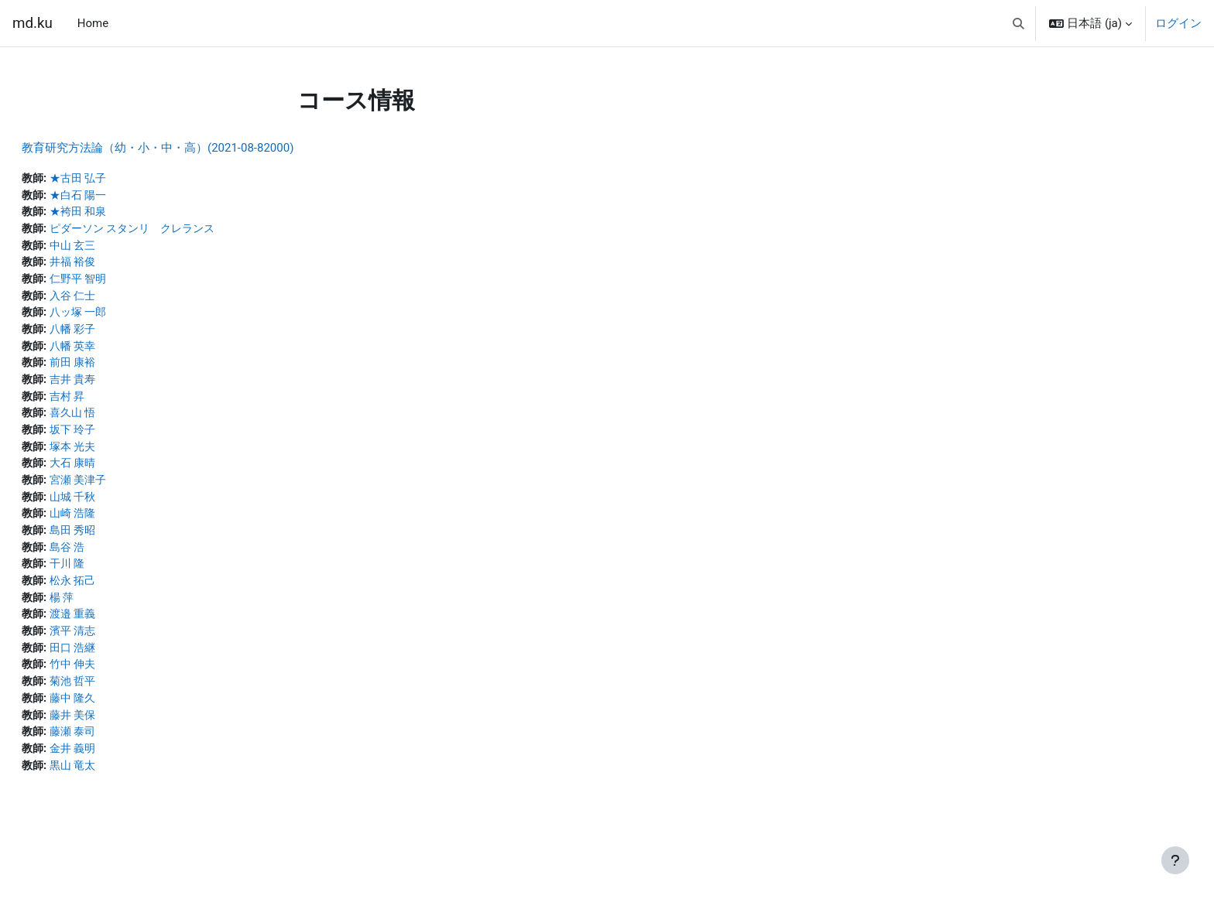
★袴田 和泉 (118, 213)
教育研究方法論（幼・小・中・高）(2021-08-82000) (195, 148)
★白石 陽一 (118, 196)
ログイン (1178, 23)
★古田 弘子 (118, 179)
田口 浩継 (113, 666)
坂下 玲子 (113, 440)
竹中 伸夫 (113, 684)
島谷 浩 (107, 562)
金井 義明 (113, 771)
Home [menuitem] (92, 23)
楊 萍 (101, 614)
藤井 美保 (113, 736)
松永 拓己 (113, 596)
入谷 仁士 (113, 301)
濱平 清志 (113, 649)
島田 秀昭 (113, 545)
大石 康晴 (113, 475)
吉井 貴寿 (113, 388)
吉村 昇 (107, 405)
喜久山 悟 (113, 422)
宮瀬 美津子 (118, 492)
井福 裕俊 (113, 266)
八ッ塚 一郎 (118, 318)
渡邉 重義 (113, 631)
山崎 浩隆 (113, 527)
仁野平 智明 (118, 283)
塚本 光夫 (113, 457)
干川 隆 (107, 579)
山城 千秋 (113, 510)
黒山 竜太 (113, 788)
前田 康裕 (113, 371)
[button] (1018, 23)
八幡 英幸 (113, 353)
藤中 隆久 (113, 719)
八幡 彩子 (113, 336)
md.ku (32, 23)
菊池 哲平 (113, 701)
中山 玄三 (113, 248)
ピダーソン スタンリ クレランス (177, 231)
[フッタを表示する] (1175, 860)
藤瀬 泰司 (113, 754)
